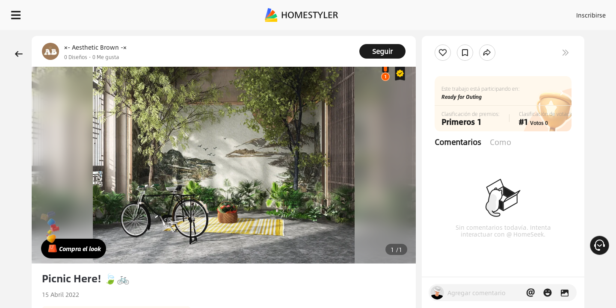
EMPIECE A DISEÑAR (570, 13)
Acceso (449, 13)
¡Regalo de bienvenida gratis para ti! (416, 36)
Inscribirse (483, 13)
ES (513, 13)
